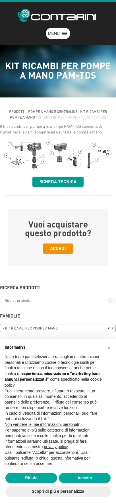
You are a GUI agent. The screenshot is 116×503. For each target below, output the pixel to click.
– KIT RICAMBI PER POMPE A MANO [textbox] (56, 328)
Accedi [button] (58, 248)
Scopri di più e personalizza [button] (58, 491)
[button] (54, 33)
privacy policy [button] (56, 446)
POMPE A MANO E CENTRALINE (52, 111)
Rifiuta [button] (31, 478)
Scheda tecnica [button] (58, 181)
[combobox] (58, 328)
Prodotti (17, 111)
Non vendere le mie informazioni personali (42, 424)
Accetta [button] (85, 478)
